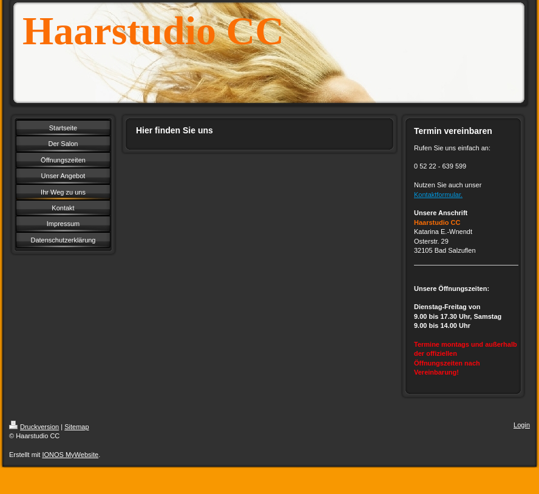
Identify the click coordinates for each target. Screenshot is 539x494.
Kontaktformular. (438, 194)
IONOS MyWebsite (70, 454)
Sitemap (76, 426)
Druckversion (34, 426)
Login (522, 425)
